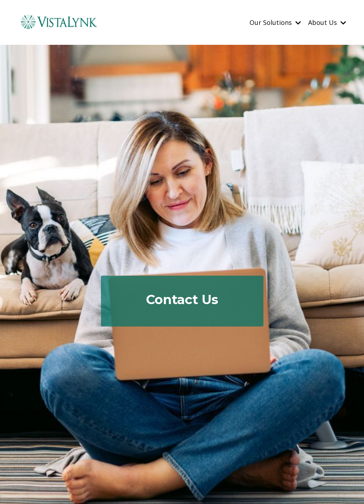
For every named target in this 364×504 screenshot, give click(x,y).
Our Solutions (275, 22)
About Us (327, 22)
